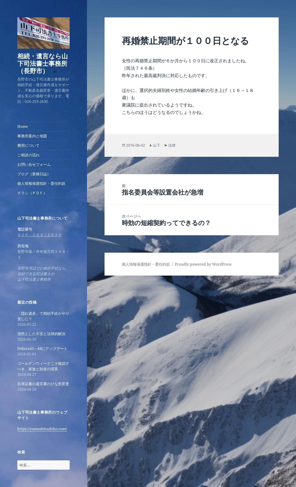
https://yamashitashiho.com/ (42, 428)
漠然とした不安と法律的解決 (41, 333)
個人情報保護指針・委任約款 (41, 183)
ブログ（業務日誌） (34, 173)
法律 (172, 145)
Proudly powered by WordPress (203, 264)
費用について (28, 145)
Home (22, 126)
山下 (156, 145)
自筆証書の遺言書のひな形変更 (43, 383)
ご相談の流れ (28, 154)
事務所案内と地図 (32, 135)
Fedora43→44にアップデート (42, 348)
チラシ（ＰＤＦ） (32, 192)
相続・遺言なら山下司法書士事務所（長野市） (42, 63)
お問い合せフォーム (34, 164)
